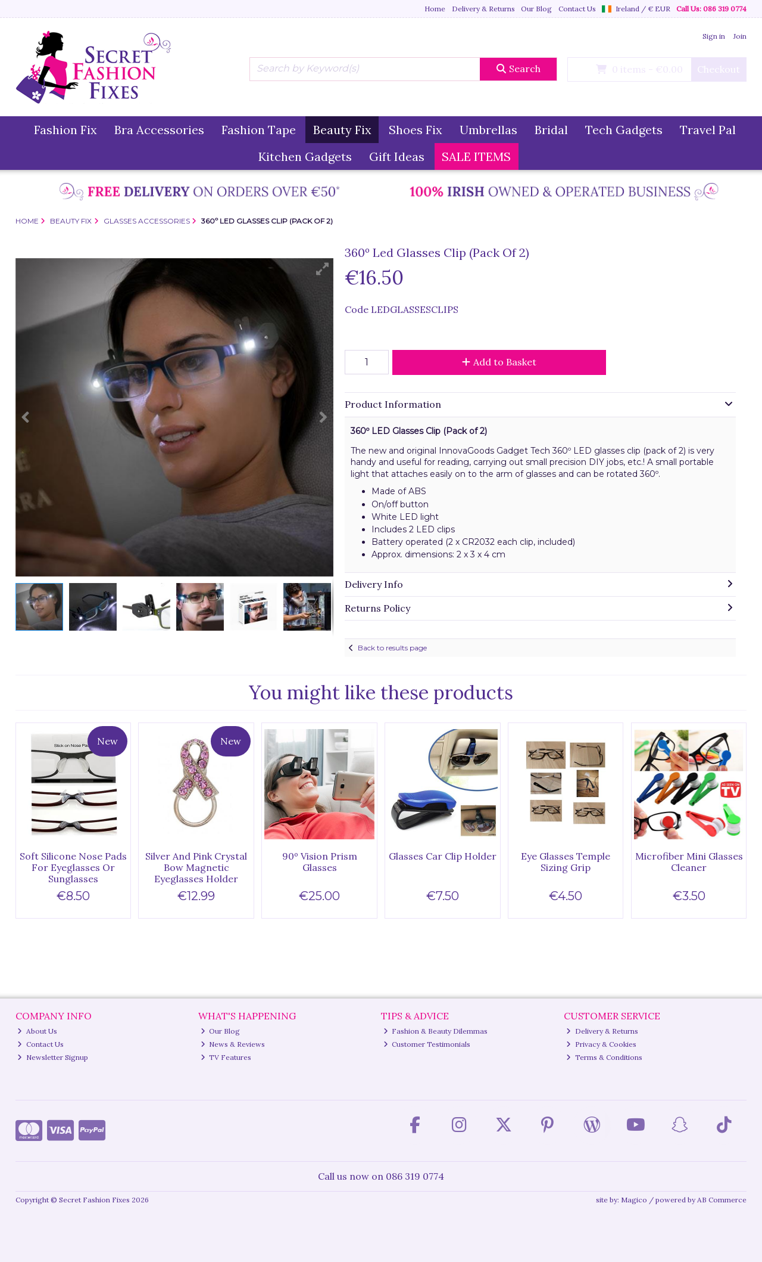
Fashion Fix (65, 129)
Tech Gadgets (624, 129)
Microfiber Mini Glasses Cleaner (689, 861)
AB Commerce (722, 1199)
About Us (37, 1031)
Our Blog (536, 8)
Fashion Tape (258, 129)
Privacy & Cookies (601, 1044)
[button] (322, 268)
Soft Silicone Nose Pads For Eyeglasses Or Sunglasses (73, 867)
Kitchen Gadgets (305, 156)
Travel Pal (708, 129)
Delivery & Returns (483, 8)
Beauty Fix (342, 129)
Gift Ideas (396, 156)
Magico (634, 1199)
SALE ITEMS (476, 156)
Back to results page (392, 647)
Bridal (551, 129)
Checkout (718, 69)
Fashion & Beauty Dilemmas (435, 1031)
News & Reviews (233, 1044)
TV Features (226, 1057)
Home (434, 8)
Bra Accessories (159, 129)
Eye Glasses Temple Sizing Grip (565, 861)
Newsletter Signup (52, 1057)
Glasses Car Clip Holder (442, 856)
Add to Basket (499, 362)
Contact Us (577, 8)
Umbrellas (488, 129)
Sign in (713, 36)
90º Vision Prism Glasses (319, 861)
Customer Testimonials (427, 1044)
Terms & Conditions (604, 1057)
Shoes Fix (415, 129)
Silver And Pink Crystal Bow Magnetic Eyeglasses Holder (196, 867)
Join (740, 36)
